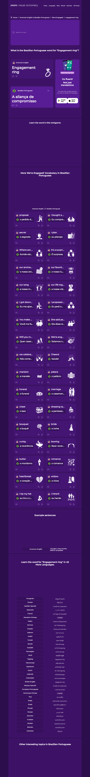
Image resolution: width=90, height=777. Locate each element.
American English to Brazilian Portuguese (34, 17)
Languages (52, 5)
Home (15, 17)
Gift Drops (76, 5)
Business (69, 5)
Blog (58, 5)
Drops (45, 5)
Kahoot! (63, 5)
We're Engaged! (57, 17)
